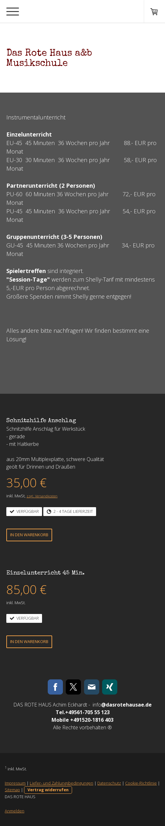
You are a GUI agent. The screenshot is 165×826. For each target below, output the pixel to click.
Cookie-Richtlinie (141, 783)
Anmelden (14, 811)
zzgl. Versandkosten (42, 496)
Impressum (15, 783)
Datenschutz (109, 783)
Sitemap (12, 790)
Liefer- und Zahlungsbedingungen (61, 783)
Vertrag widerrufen (48, 790)
